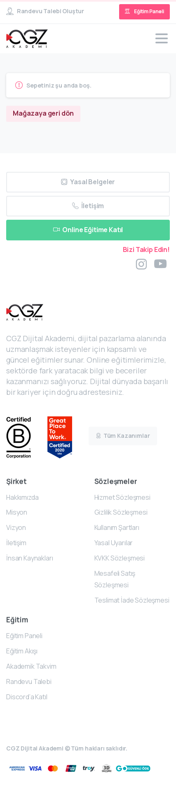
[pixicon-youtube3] (160, 264)
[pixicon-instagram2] (141, 264)
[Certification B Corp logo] (26, 437)
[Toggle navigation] (161, 38)
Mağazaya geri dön (43, 113)
